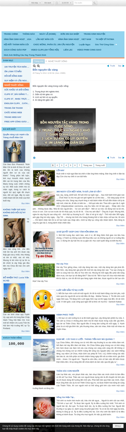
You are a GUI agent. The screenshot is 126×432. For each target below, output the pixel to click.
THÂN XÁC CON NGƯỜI (68, 371)
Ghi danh (47, 3)
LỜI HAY (60, 170)
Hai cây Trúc (62, 264)
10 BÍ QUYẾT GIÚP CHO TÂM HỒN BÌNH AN (77, 232)
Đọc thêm (26, 203)
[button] (106, 44)
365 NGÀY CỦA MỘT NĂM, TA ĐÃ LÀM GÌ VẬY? (79, 191)
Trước (112, 66)
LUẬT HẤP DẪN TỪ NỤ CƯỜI (70, 290)
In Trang (34, 157)
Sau (119, 66)
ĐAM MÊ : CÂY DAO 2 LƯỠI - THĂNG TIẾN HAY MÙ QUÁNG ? (86, 339)
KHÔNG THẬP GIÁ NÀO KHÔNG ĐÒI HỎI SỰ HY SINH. (14, 212)
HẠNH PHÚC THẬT (65, 315)
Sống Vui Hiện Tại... (66, 397)
